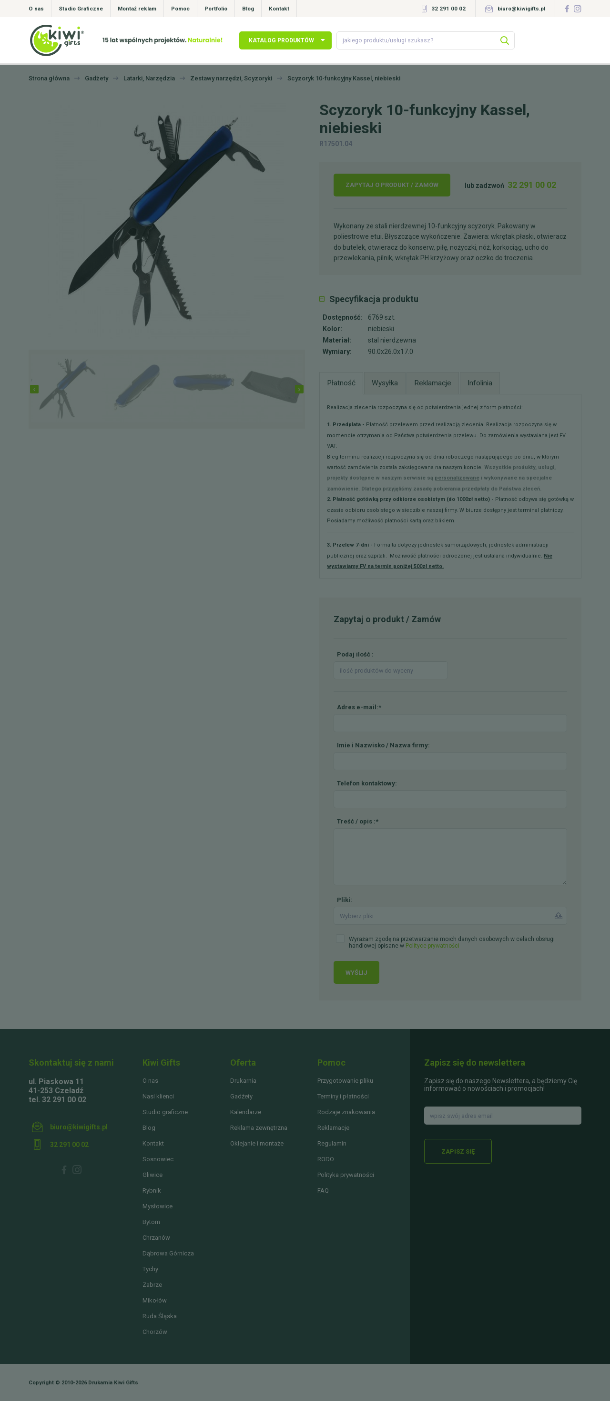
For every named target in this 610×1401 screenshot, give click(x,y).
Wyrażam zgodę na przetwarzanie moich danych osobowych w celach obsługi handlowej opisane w (452, 942)
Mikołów (154, 1300)
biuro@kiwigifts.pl (521, 8)
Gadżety (241, 1096)
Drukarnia (243, 1080)
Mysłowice (157, 1206)
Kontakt (279, 8)
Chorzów (154, 1331)
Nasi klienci (158, 1096)
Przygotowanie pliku (345, 1080)
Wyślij (356, 972)
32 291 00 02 (448, 8)
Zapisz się (458, 1151)
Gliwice (152, 1174)
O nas (36, 8)
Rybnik (151, 1190)
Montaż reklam (137, 8)
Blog (248, 8)
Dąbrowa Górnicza (168, 1253)
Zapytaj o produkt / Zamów (392, 184)
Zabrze (152, 1284)
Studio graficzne (165, 1112)
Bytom (151, 1221)
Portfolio (215, 8)
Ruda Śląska (159, 1316)
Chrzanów (156, 1237)
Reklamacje (333, 1127)
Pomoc (180, 8)
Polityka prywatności (345, 1174)
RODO (325, 1159)
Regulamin (331, 1143)
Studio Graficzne (81, 8)
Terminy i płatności (343, 1096)
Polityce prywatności (432, 945)
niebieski (381, 329)
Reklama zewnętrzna (258, 1127)
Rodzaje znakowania (346, 1112)
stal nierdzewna (392, 340)
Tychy (150, 1269)
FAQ (323, 1190)
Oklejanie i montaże (257, 1143)
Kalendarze (245, 1112)
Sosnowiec (157, 1159)
